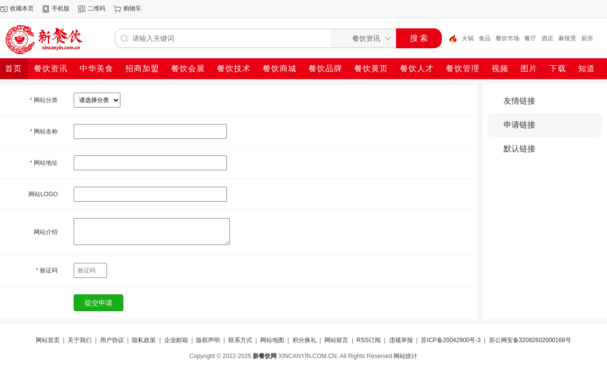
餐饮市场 (507, 38)
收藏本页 (22, 8)
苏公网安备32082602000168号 (530, 340)
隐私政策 (144, 340)
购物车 (132, 8)
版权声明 (208, 340)
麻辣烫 (567, 38)
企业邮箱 (176, 340)
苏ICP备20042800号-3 (451, 340)
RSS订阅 (368, 340)
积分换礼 (304, 340)
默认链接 (519, 148)
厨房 (587, 38)
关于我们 (80, 340)
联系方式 (240, 340)
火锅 (468, 38)
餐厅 (530, 38)
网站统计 (405, 356)
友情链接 (519, 101)
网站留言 (336, 340)
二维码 (96, 8)
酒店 (547, 38)
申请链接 (519, 125)
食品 (485, 38)
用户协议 (112, 340)
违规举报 (401, 340)
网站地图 (272, 340)
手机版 (61, 8)
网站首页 (48, 340)
